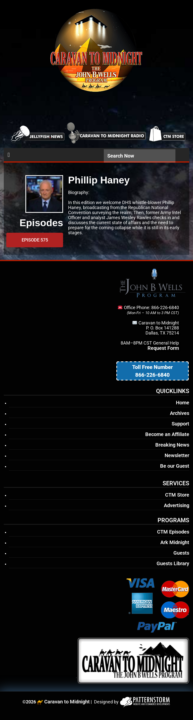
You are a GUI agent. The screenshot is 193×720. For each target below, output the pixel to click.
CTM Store (177, 495)
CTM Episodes (173, 532)
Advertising (176, 505)
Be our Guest (174, 466)
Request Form (163, 348)
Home (182, 403)
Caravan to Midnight (67, 702)
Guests (181, 553)
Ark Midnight (174, 542)
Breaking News (172, 445)
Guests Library (173, 563)
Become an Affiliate (167, 434)
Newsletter (177, 455)
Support (180, 424)
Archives (179, 413)
